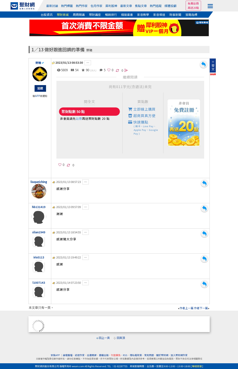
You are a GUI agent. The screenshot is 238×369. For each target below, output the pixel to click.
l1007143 (39, 282)
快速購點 (145, 127)
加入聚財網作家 (179, 355)
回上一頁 (104, 338)
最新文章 (126, 6)
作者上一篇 (185, 308)
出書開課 (92, 355)
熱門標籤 (67, 6)
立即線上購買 (142, 109)
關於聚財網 (162, 355)
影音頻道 (159, 14)
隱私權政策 (136, 355)
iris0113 (38, 257)
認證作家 (80, 355)
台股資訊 (47, 14)
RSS (125, 355)
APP (37, 96)
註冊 (79, 118)
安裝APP (55, 355)
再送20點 (193, 8)
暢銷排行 (111, 14)
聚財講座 (95, 14)
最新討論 (52, 6)
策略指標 (191, 14)
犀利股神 (111, 6)
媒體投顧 (170, 6)
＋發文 (213, 65)
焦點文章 (141, 6)
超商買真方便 (142, 115)
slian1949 (38, 232)
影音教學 (143, 14)
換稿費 (213, 74)
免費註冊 (193, 3)
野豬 (89, 50)
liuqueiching (39, 182)
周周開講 (79, 14)
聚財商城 (63, 14)
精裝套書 (127, 14)
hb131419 (38, 207)
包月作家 (96, 6)
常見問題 (149, 355)
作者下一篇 (202, 308)
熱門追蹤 (156, 6)
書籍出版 (104, 355)
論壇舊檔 (67, 355)
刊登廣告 (116, 355)
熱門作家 (82, 6)
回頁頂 (121, 338)
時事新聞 (175, 14)
